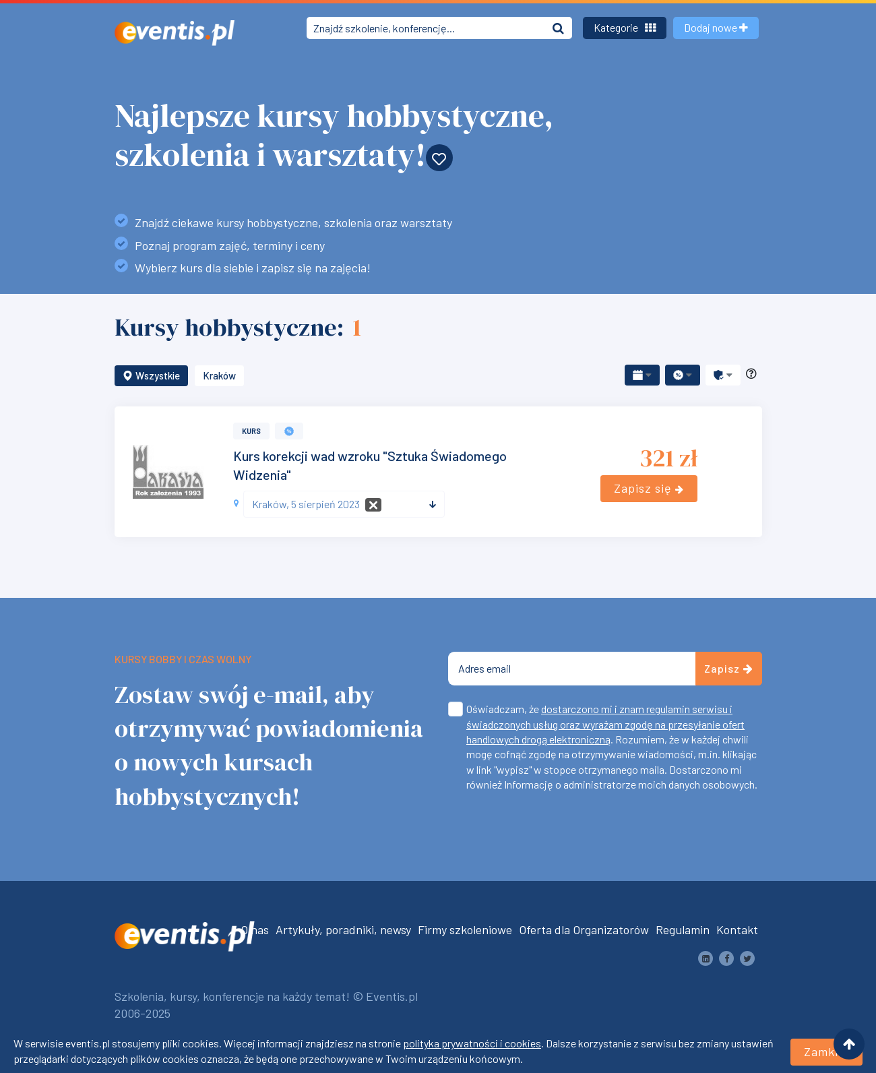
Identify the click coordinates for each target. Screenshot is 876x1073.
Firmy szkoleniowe (465, 929)
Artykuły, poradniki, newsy (343, 929)
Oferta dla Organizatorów (584, 929)
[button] (642, 375)
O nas (255, 929)
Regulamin (683, 929)
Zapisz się (649, 488)
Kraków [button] (219, 375)
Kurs (251, 431)
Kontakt (737, 929)
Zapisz (728, 668)
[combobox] (344, 504)
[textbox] (338, 504)
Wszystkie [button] (151, 375)
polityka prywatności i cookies (472, 1043)
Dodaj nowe (716, 27)
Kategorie (625, 27)
